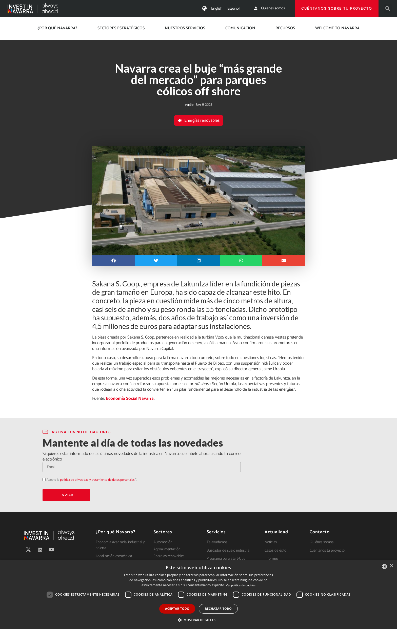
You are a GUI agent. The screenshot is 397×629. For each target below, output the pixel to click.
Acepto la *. (92, 480)
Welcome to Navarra (337, 28)
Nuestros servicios (185, 28)
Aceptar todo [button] (177, 608)
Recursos (285, 28)
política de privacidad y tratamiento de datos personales (97, 480)
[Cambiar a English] (217, 8)
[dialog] (198, 594)
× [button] (391, 566)
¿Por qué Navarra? (57, 28)
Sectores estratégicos (121, 28)
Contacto (320, 532)
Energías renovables (202, 120)
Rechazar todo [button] (218, 608)
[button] (388, 8)
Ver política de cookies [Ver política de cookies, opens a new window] (240, 585)
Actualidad (276, 532)
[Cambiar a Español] (233, 8)
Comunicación (240, 28)
